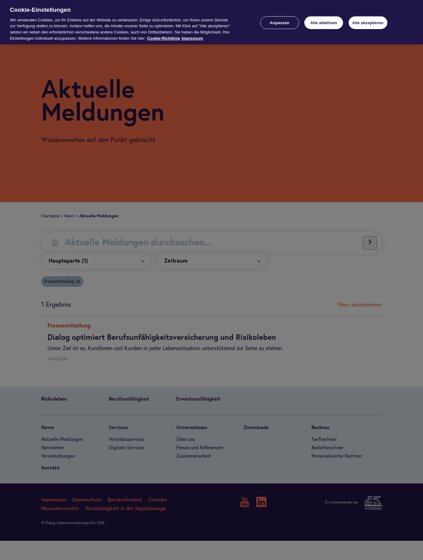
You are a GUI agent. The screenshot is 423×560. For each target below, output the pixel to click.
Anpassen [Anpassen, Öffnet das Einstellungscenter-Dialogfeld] (279, 22)
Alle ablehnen (323, 22)
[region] (211, 22)
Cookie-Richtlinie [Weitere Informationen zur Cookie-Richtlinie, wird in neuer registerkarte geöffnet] (163, 38)
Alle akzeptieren (367, 22)
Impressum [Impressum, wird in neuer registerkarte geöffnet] (192, 38)
